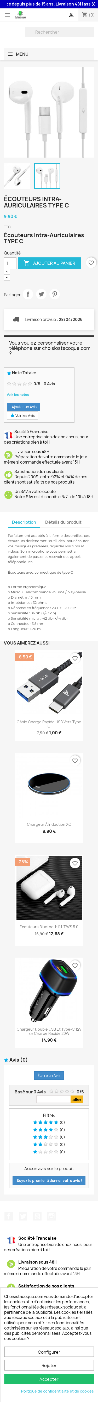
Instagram (51, 1216)
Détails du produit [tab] (63, 522)
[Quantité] (10, 263)
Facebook (8, 1216)
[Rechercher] (59, 32)
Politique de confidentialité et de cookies (57, 1391)
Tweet (41, 294)
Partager (28, 294)
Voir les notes (18, 394)
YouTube (37, 1216)
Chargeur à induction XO (49, 824)
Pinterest (54, 294)
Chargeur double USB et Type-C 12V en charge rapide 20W (49, 1031)
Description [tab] (24, 522)
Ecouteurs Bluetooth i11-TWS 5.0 (49, 927)
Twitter (23, 1216)
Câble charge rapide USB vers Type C (49, 724)
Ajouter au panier (49, 263)
